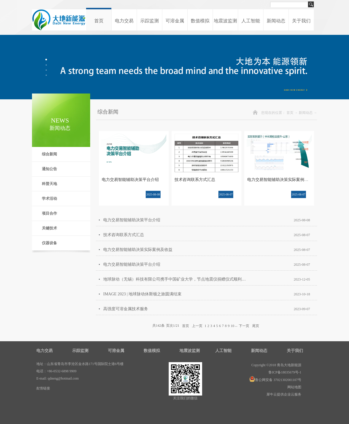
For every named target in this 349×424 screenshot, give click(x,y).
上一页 (197, 326)
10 (232, 326)
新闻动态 (306, 113)
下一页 (244, 326)
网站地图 (293, 387)
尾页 (255, 326)
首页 (99, 20)
